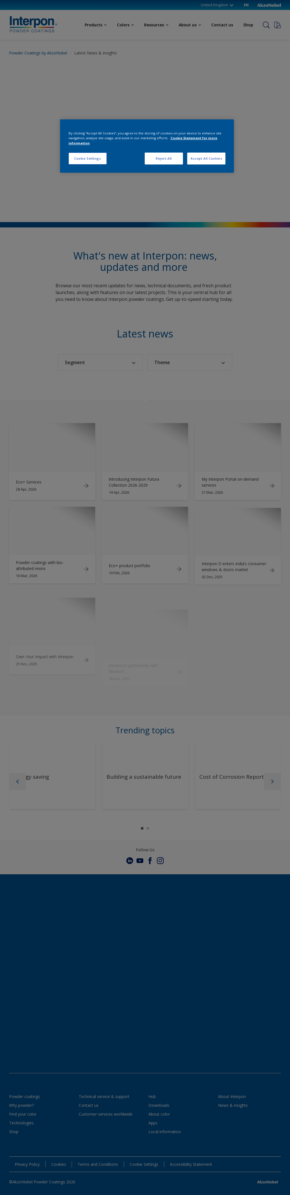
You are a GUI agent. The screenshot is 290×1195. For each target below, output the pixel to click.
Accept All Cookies (206, 158)
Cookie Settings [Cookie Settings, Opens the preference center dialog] (87, 158)
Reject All (164, 158)
